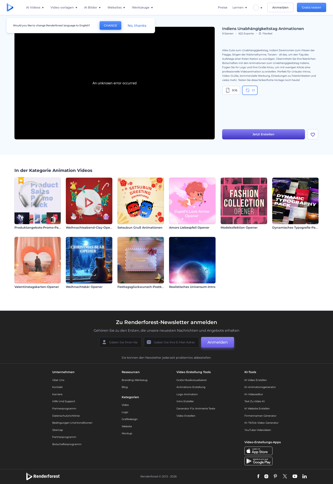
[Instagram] (266, 476)
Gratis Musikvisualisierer (191, 380)
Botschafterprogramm (67, 444)
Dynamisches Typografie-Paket (296, 227)
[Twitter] (284, 476)
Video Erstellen (185, 415)
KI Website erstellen (257, 408)
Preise (222, 7)
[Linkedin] (304, 476)
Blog (125, 387)
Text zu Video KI (254, 401)
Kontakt (57, 387)
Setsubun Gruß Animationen (139, 227)
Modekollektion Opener (239, 227)
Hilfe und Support (63, 401)
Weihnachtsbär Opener (84, 287)
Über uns (58, 380)
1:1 (250, 90)
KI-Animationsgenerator (260, 387)
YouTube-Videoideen (257, 430)
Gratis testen (311, 7)
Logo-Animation (187, 394)
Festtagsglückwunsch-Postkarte (142, 287)
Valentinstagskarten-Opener (36, 287)
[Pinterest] (275, 476)
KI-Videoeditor (253, 394)
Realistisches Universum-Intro (192, 287)
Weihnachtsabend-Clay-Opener (90, 227)
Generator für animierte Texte (195, 408)
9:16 (231, 90)
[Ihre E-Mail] (171, 342)
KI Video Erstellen (255, 380)
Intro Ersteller (185, 401)
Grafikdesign (130, 419)
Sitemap (57, 430)
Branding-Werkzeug (134, 380)
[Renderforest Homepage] (10, 7)
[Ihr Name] (120, 342)
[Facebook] (258, 476)
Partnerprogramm (64, 408)
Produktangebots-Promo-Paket (39, 227)
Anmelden (280, 7)
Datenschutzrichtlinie (66, 415)
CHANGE (110, 25)
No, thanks (137, 26)
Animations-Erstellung (190, 387)
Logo (125, 412)
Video (125, 404)
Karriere (57, 394)
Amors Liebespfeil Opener (189, 227)
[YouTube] (294, 476)
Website (127, 426)
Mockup (127, 433)
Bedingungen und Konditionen (72, 422)
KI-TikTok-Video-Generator (261, 422)
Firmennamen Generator (260, 415)
